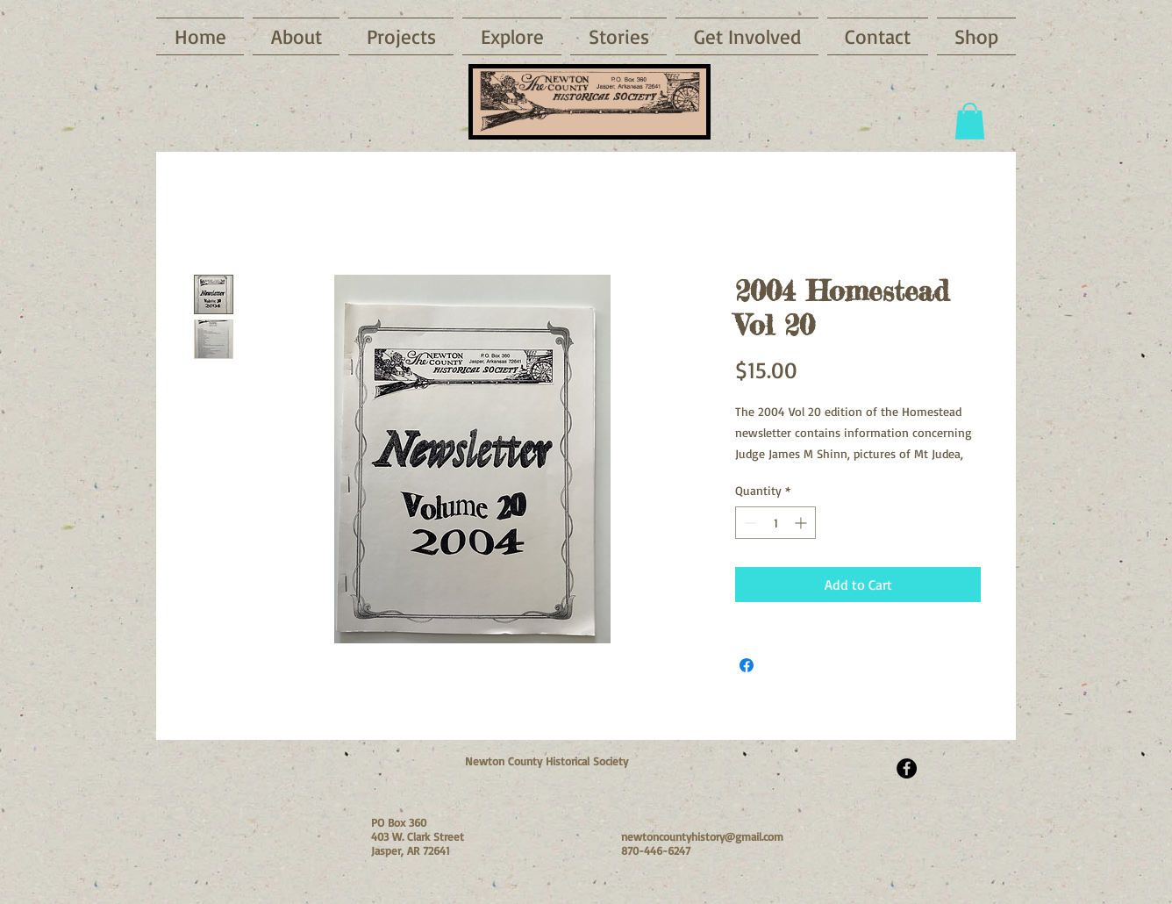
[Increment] (802, 522)
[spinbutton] (775, 522)
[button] (512, 36)
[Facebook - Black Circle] (907, 768)
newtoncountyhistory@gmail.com (702, 836)
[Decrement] (749, 522)
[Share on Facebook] (746, 665)
